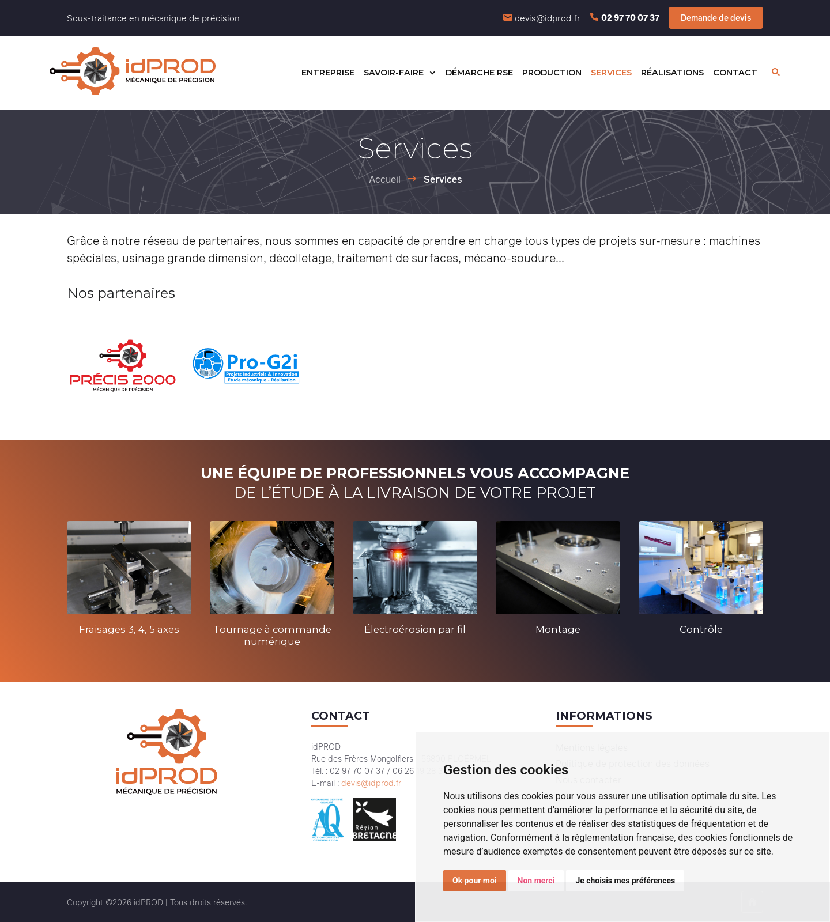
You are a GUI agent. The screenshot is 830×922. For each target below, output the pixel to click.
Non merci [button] (536, 880)
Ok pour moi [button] (474, 880)
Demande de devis (716, 17)
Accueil (385, 179)
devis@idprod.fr (547, 18)
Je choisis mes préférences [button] (625, 880)
